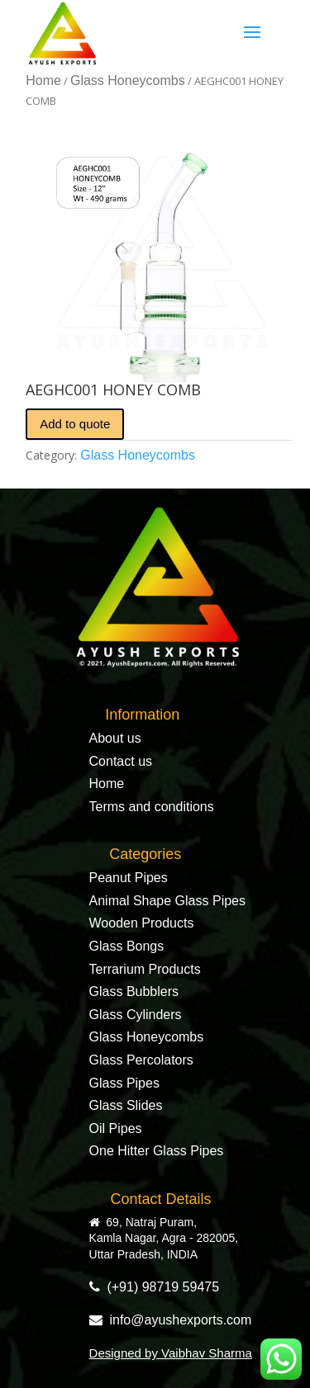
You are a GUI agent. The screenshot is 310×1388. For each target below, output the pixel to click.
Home (43, 80)
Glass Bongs (127, 946)
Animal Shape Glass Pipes (167, 901)
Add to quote (75, 424)
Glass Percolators (141, 1060)
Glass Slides (126, 1105)
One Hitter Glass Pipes (156, 1151)
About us (115, 738)
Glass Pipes (124, 1083)
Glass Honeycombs (127, 80)
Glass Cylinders (135, 1015)
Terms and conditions (151, 807)
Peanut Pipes (128, 878)
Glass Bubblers (134, 991)
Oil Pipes (115, 1128)
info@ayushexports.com (170, 1320)
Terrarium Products (145, 969)
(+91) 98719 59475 (154, 1287)
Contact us (120, 761)
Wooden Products (141, 923)
